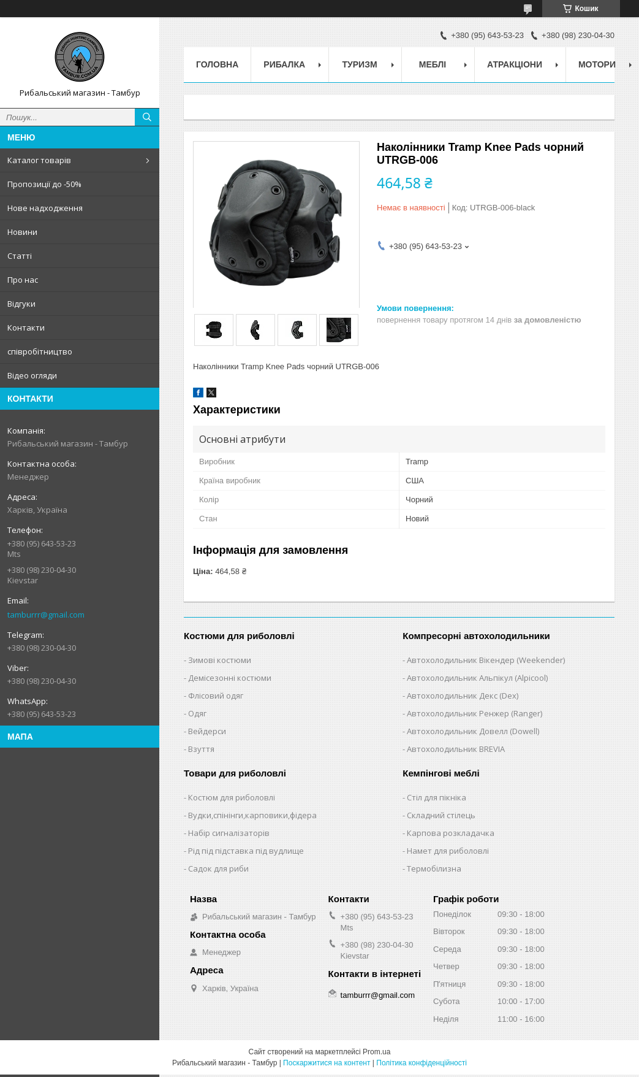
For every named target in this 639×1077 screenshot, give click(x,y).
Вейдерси (207, 731)
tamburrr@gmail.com (46, 614)
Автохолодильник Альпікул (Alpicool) (477, 677)
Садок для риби (218, 868)
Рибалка (284, 64)
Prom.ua (376, 1052)
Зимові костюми (219, 659)
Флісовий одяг (215, 695)
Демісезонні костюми (229, 677)
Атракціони (514, 64)
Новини (22, 231)
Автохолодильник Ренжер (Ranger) (474, 713)
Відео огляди (32, 375)
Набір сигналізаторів (229, 832)
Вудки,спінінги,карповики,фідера (252, 815)
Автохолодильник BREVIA (456, 748)
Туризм (359, 64)
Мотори (597, 64)
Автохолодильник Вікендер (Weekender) (486, 659)
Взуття (201, 748)
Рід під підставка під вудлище (246, 850)
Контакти (26, 327)
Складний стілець (441, 815)
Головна (217, 64)
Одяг (197, 713)
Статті (19, 255)
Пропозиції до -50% (44, 184)
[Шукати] (147, 117)
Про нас (22, 279)
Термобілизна (434, 868)
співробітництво (39, 351)
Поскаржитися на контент (326, 1063)
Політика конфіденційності (421, 1063)
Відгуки (21, 303)
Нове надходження (45, 207)
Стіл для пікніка (436, 797)
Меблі (432, 64)
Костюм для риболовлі (231, 797)
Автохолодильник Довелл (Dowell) (473, 731)
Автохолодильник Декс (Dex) (462, 695)
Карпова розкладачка (450, 832)
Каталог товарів (39, 160)
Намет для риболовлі (448, 850)
